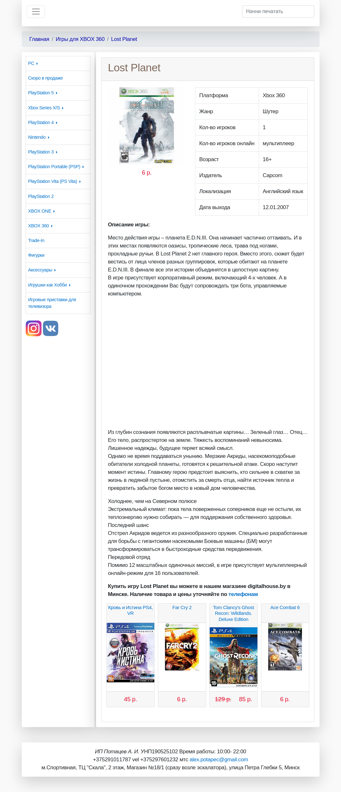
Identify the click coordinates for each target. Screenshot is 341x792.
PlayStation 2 (41, 196)
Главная (39, 39)
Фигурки (36, 255)
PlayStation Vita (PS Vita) (52, 181)
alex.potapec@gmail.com (219, 760)
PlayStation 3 (41, 151)
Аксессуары (40, 269)
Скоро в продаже (45, 78)
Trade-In (36, 240)
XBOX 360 (38, 225)
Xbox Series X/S (44, 107)
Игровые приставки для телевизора (52, 303)
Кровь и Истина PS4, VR (130, 610)
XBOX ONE (39, 211)
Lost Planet (124, 39)
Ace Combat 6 (285, 607)
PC (31, 63)
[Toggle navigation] (36, 11)
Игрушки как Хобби (47, 284)
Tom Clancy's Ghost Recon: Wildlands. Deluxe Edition (233, 613)
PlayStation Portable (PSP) (54, 166)
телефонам (243, 594)
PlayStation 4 (41, 122)
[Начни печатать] (278, 11)
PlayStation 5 (41, 92)
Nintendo (37, 137)
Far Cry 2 (181, 607)
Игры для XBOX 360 (80, 39)
